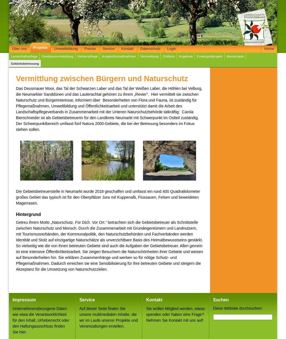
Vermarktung (149, 56)
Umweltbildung (66, 49)
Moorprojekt (235, 56)
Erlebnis (169, 56)
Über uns (19, 49)
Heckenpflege (88, 56)
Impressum (24, 299)
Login (171, 49)
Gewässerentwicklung (57, 56)
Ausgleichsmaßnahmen (119, 56)
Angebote (186, 56)
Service (109, 49)
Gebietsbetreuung (25, 63)
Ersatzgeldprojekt (209, 56)
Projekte (40, 47)
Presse (90, 49)
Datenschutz (150, 49)
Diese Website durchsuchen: (238, 308)
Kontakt (127, 49)
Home (269, 49)
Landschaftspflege (24, 56)
